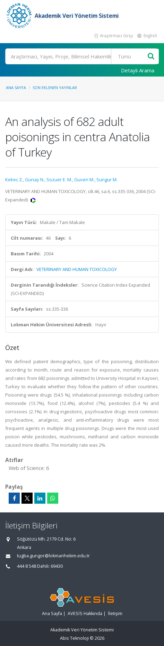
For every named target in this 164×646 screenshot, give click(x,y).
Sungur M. (107, 179)
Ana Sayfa (16, 87)
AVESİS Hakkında (85, 613)
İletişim (115, 613)
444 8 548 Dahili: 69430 (40, 566)
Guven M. (84, 179)
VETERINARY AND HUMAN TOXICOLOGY (76, 269)
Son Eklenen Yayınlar (55, 87)
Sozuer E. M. (59, 179)
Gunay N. (34, 179)
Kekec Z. (14, 179)
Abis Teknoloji (74, 638)
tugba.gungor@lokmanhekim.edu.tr (53, 556)
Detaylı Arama (137, 70)
